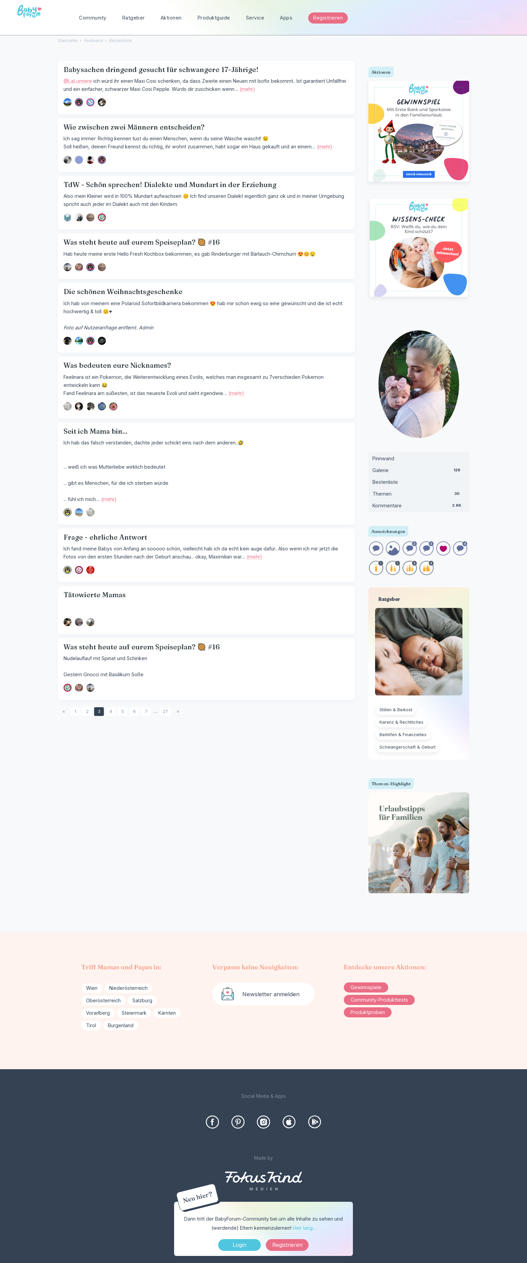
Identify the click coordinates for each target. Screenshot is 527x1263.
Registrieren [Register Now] (287, 1244)
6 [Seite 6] (134, 711)
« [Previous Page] (64, 711)
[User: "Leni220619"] (90, 622)
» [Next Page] (178, 711)
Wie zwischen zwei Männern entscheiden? (134, 127)
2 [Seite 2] (87, 711)
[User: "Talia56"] (90, 102)
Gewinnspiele (366, 987)
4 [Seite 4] (111, 711)
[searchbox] (479, 18)
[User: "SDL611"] (79, 512)
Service (255, 18)
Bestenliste (385, 482)
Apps (286, 18)
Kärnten (167, 1013)
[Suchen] (505, 18)
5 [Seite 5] (122, 711)
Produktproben (368, 1012)
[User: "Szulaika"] (102, 341)
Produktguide (214, 18)
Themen (418, 495)
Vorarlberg (98, 1013)
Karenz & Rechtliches (401, 722)
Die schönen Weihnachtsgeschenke (123, 291)
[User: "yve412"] (79, 267)
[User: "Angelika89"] (68, 102)
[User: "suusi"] (68, 341)
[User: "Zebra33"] (90, 406)
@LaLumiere (78, 81)
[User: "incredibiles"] (79, 217)
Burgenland (120, 1025)
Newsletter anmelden (270, 994)
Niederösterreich (128, 988)
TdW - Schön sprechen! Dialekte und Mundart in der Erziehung (170, 184)
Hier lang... (304, 1228)
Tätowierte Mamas (95, 594)
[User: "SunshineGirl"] (90, 217)
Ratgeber (133, 18)
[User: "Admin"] (68, 217)
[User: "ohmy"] (68, 406)
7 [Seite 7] (146, 711)
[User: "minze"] (113, 406)
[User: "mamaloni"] (90, 160)
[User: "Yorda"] (79, 406)
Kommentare (418, 507)
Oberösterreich (103, 1000)
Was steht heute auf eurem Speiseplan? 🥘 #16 (142, 242)
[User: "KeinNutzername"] (68, 622)
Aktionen (171, 18)
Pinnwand (383, 458)
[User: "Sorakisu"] (79, 622)
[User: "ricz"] (68, 267)
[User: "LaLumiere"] (79, 102)
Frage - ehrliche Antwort (105, 537)
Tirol (91, 1025)
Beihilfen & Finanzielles (403, 734)
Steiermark (134, 1013)
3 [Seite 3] (99, 711)
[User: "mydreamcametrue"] (79, 570)
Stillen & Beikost (395, 709)
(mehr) (247, 89)
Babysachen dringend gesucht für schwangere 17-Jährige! (161, 69)
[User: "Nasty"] (79, 160)
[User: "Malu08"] (102, 102)
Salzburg (142, 1000)
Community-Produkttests (379, 1000)
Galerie (418, 471)
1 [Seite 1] (75, 711)
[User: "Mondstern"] (90, 570)
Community (93, 18)
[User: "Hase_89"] (102, 217)
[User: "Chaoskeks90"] (102, 406)
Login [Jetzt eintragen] (239, 1244)
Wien (91, 988)
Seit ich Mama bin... (95, 431)
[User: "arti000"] (68, 160)
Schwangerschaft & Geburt (407, 747)
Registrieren (328, 18)
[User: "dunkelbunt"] (90, 267)
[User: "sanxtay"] (79, 341)
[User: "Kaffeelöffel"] (68, 512)
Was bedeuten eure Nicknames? (117, 365)
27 (165, 711)
